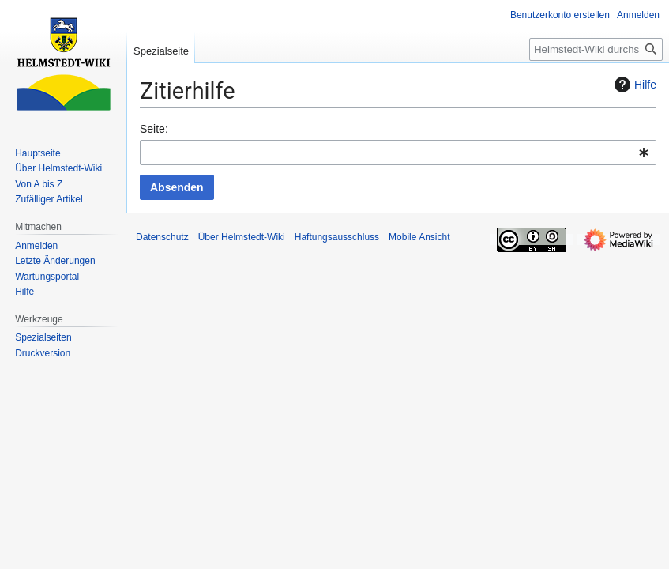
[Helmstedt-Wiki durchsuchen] (596, 49)
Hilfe (633, 84)
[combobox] (398, 152)
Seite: (154, 128)
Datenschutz (162, 237)
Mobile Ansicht (419, 237)
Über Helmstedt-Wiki (241, 237)
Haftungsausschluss (337, 237)
